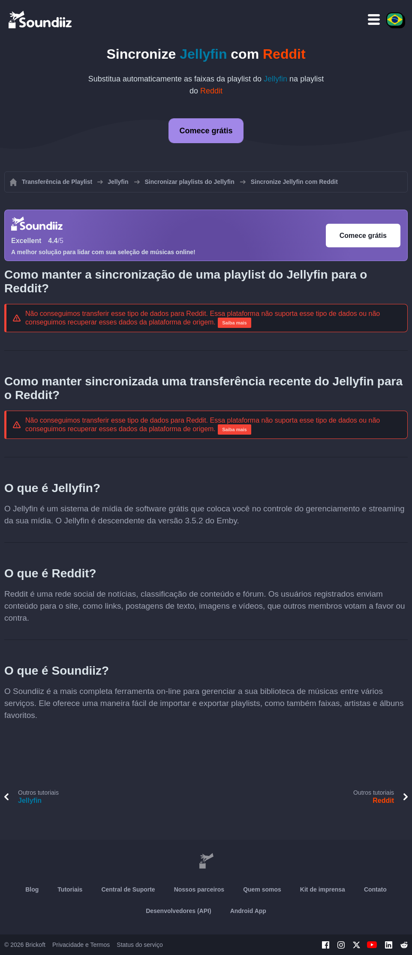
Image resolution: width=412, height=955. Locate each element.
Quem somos (262, 889)
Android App (248, 910)
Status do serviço (139, 944)
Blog (32, 889)
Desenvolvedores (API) (178, 910)
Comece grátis (205, 130)
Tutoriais (69, 889)
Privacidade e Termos (81, 944)
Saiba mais (234, 322)
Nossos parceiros (199, 889)
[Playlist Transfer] (41, 19)
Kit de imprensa (322, 889)
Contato (375, 889)
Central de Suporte (128, 889)
